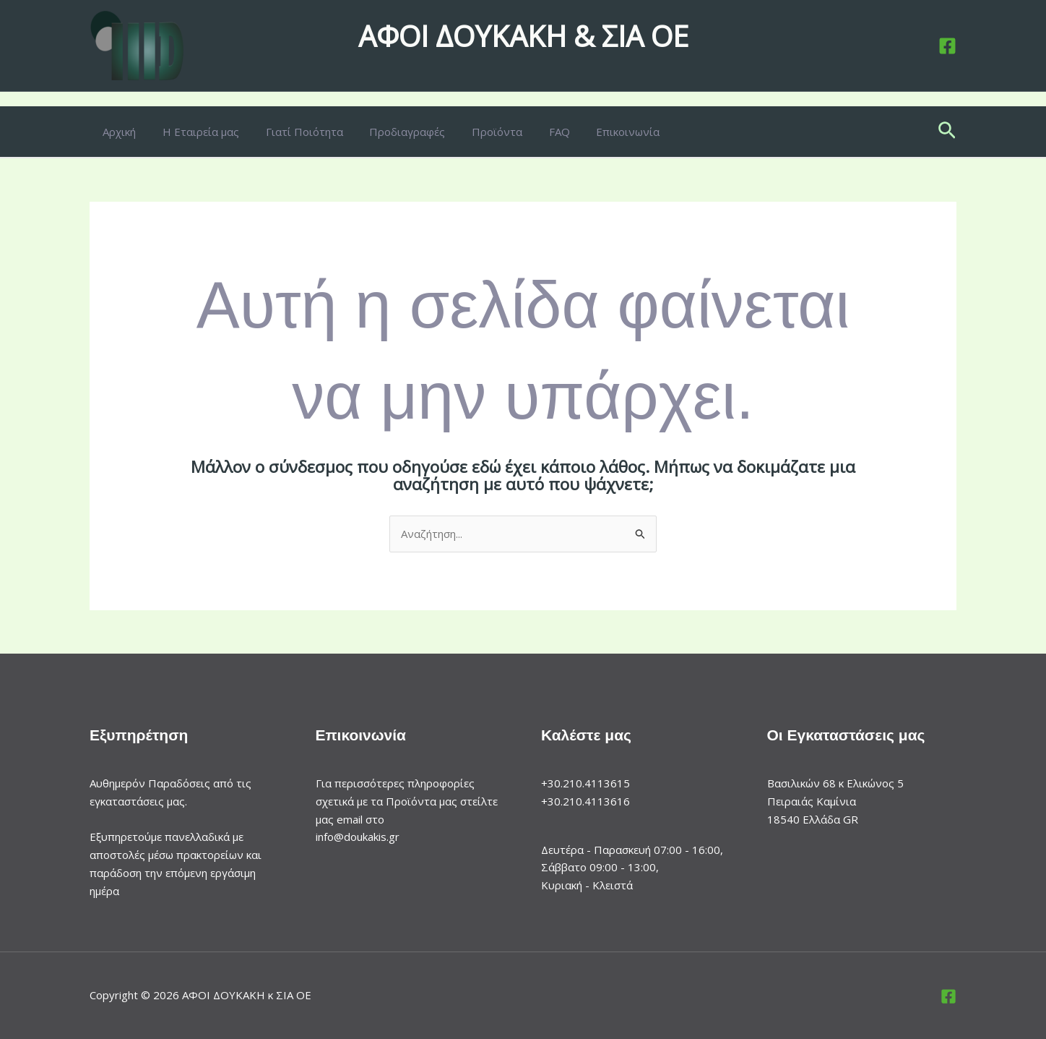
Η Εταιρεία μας (193, 131)
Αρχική (117, 131)
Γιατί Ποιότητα (292, 131)
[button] (947, 131)
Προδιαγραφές (390, 131)
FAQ (532, 131)
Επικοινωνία (596, 131)
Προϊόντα (475, 131)
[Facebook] (947, 46)
